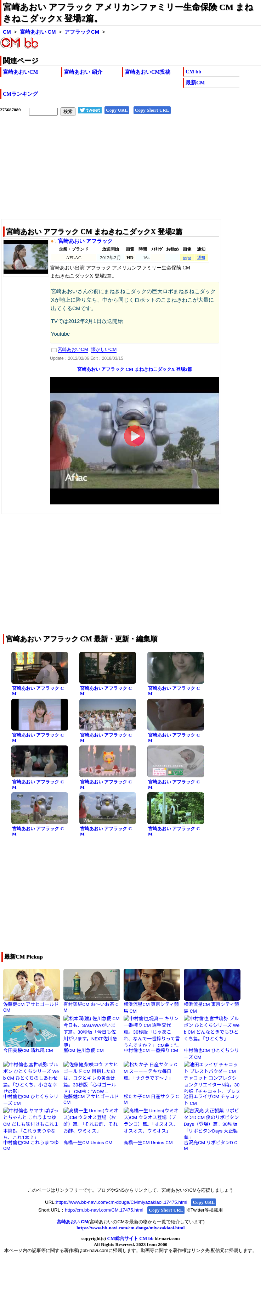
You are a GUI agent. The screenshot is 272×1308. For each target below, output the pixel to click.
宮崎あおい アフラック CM (38, 691)
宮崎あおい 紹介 (83, 72)
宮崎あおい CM (38, 32)
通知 (201, 257)
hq (185, 258)
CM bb (193, 71)
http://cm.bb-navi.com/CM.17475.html (104, 1210)
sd (189, 258)
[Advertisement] (130, 173)
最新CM (195, 82)
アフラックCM (81, 32)
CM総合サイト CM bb (130, 1238)
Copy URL (117, 110)
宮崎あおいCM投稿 (147, 72)
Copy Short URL (152, 110)
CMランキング (20, 94)
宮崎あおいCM (20, 72)
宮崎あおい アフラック (85, 241)
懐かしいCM (104, 349)
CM (7, 32)
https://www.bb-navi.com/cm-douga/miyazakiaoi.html (130, 1227)
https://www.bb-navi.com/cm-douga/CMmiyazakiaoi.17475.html (121, 1202)
